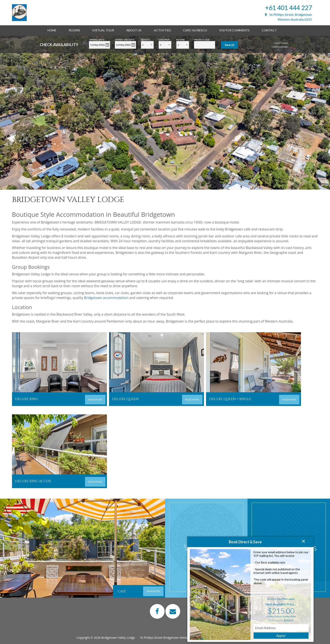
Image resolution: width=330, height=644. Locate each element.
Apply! (281, 635)
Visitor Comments (234, 30)
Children (164, 39)
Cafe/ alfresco (195, 30)
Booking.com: (276, 620)
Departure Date (124, 39)
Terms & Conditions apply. (281, 598)
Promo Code (201, 39)
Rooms (74, 30)
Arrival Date (96, 39)
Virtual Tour (103, 30)
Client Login (281, 43)
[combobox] (147, 45)
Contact (269, 30)
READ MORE (95, 399)
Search (229, 45)
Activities (162, 30)
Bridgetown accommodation (106, 297)
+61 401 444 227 (288, 7)
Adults (145, 39)
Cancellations (279, 47)
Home (52, 30)
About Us (133, 30)
